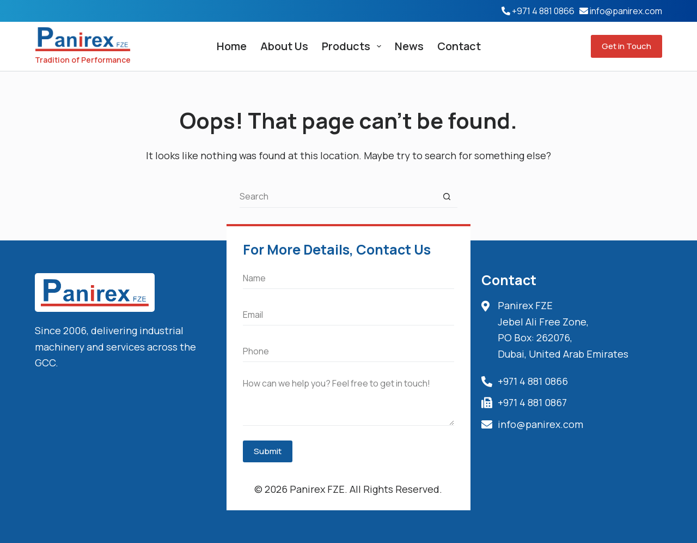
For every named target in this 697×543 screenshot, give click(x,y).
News (409, 46)
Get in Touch (626, 46)
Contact (459, 46)
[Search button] (446, 197)
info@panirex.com (626, 11)
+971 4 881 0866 (543, 11)
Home (232, 46)
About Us (284, 46)
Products (354, 46)
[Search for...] (338, 197)
